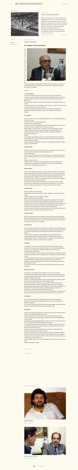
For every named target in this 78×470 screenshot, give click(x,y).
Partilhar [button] (42, 35)
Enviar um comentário (49, 35)
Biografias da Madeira (29, 3)
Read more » (64, 34)
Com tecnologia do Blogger (39, 466)
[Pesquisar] (64, 3)
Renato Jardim (14, 44)
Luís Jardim (28, 421)
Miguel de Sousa (30, 456)
